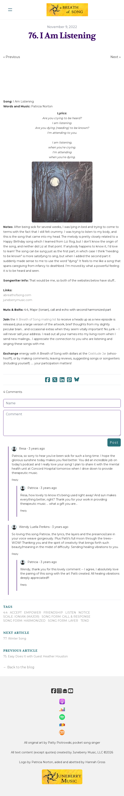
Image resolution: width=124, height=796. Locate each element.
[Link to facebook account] (53, 691)
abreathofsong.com (17, 295)
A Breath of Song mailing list (36, 319)
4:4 (5, 612)
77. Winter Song (14, 638)
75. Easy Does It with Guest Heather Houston (35, 656)
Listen (70, 612)
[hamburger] (10, 9)
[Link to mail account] (65, 691)
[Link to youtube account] (70, 691)
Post (114, 442)
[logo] (67, 9)
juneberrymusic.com (17, 300)
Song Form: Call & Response (66, 616)
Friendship (53, 612)
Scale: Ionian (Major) (21, 616)
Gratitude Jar (97, 353)
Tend (85, 620)
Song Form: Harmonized (24, 620)
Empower (32, 612)
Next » (115, 57)
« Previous (11, 57)
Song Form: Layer (63, 620)
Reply (15, 479)
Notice (84, 612)
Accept (16, 612)
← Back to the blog (18, 667)
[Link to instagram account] (59, 691)
